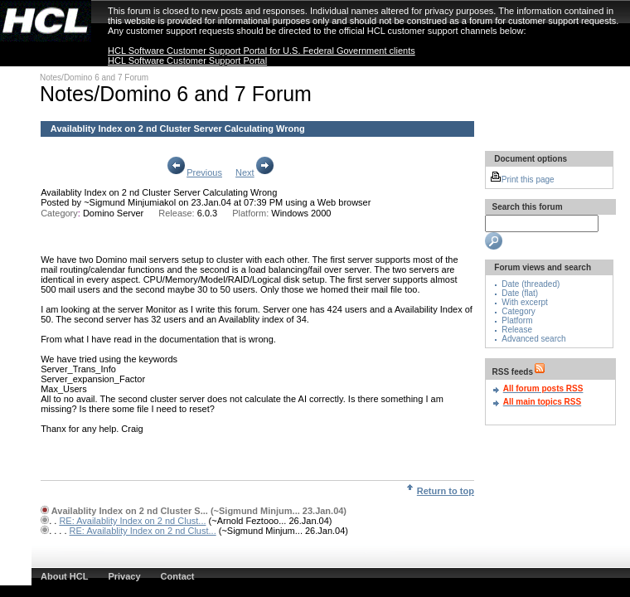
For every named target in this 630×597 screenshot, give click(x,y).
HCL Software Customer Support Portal (187, 61)
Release (517, 329)
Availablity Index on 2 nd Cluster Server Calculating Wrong (159, 192)
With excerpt (525, 302)
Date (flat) (520, 293)
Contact (178, 576)
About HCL (64, 576)
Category (519, 311)
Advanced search (533, 338)
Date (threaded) (531, 284)
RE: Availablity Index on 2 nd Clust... (132, 521)
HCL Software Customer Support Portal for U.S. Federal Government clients (261, 51)
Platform (517, 320)
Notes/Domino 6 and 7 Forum (94, 77)
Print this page (522, 179)
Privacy (124, 576)
